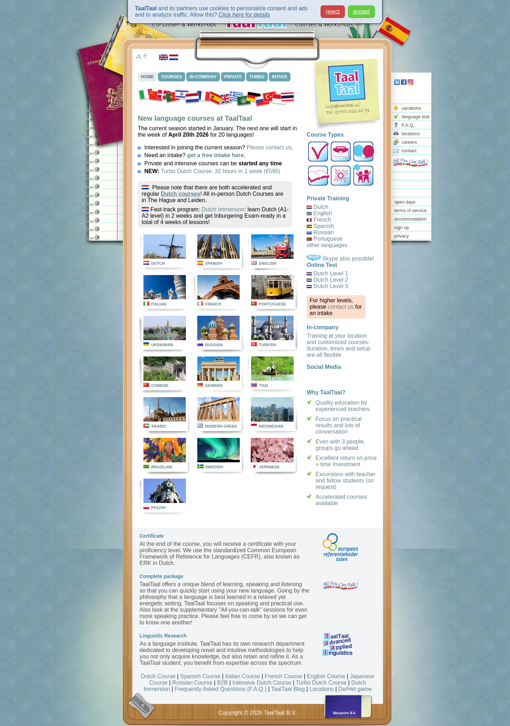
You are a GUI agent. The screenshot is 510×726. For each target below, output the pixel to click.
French (322, 220)
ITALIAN (158, 304)
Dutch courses (180, 194)
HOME (147, 76)
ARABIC (158, 426)
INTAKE (280, 76)
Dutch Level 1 (330, 273)
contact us (341, 307)
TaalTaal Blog (288, 689)
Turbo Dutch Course (321, 683)
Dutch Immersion (223, 209)
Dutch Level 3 (330, 286)
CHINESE (160, 385)
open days (404, 202)
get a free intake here (215, 155)
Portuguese (327, 239)
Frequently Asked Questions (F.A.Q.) (221, 689)
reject (333, 11)
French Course (283, 676)
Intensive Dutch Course (261, 683)
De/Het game (355, 689)
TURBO (257, 76)
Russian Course (192, 683)
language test (415, 116)
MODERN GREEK (221, 426)
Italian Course (242, 676)
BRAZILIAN (161, 467)
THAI (263, 385)
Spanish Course (200, 676)
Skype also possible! (340, 259)
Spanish (323, 226)
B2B (222, 683)
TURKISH (267, 345)
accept (361, 11)
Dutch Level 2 (330, 280)
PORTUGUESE (272, 304)
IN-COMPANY (202, 76)
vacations (411, 108)
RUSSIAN (214, 345)
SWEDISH (214, 467)
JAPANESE (269, 467)
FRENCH (213, 304)
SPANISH (213, 263)
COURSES (171, 76)
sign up (401, 227)
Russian (323, 232)
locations (411, 133)
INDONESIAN (271, 426)
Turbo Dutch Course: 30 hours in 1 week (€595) (220, 171)
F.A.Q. (408, 125)
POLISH (158, 507)
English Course (326, 676)
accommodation (410, 219)
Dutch (320, 207)
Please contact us (269, 147)
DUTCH (158, 263)
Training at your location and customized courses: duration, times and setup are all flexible (338, 345)
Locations (322, 689)
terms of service (410, 210)
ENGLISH (267, 263)
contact (409, 150)
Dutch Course (158, 676)
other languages (327, 245)
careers (409, 142)
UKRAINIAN (162, 345)
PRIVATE (233, 76)
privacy (401, 236)
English (322, 213)
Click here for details (244, 15)
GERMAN (213, 385)
